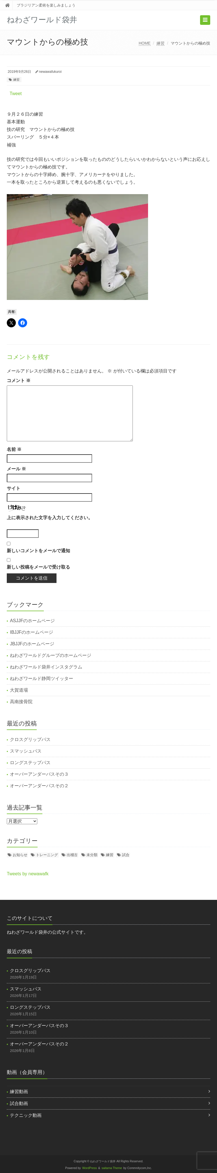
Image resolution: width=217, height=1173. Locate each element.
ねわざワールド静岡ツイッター (41, 678)
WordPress (89, 1168)
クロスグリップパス (30, 739)
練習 (160, 43)
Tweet (16, 93)
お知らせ (20, 855)
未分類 (91, 855)
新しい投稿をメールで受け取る (38, 567)
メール (16, 468)
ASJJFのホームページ (32, 620)
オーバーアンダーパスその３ (39, 774)
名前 (14, 449)
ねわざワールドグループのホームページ (50, 655)
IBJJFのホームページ (31, 632)
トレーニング (47, 855)
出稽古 (72, 855)
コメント (19, 380)
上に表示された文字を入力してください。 (50, 517)
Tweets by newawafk (28, 873)
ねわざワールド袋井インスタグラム (46, 667)
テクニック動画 (26, 1115)
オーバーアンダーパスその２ (39, 785)
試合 (125, 855)
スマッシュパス (26, 751)
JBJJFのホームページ (32, 643)
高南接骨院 (21, 701)
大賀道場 (19, 690)
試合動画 (19, 1103)
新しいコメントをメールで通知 (38, 550)
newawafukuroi (50, 72)
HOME (145, 43)
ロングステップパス (30, 762)
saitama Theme (112, 1168)
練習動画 (19, 1091)
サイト (13, 488)
